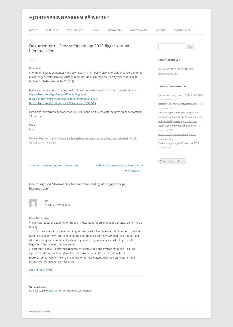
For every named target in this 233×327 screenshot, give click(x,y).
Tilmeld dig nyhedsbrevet (172, 161)
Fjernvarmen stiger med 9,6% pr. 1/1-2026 (180, 95)
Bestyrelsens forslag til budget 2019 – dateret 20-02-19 (62, 103)
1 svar (32, 59)
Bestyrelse (52, 30)
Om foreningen (139, 30)
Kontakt (161, 30)
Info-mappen (115, 30)
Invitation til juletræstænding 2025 (177, 134)
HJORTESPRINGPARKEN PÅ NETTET (69, 17)
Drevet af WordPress (39, 311)
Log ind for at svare (41, 269)
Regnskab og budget (117, 138)
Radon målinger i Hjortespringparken (53, 165)
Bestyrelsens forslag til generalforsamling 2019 (57, 94)
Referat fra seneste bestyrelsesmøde (178, 103)
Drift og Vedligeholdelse (71, 138)
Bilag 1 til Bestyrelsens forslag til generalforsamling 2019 (63, 99)
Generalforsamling (95, 138)
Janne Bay (51, 142)
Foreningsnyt (75, 30)
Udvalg (95, 30)
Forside (33, 30)
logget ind (52, 290)
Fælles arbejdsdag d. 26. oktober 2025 (178, 143)
